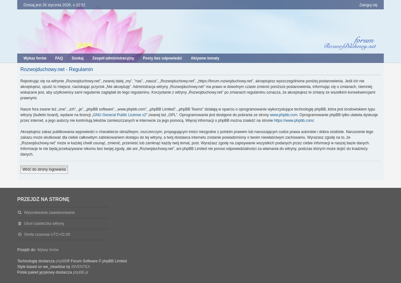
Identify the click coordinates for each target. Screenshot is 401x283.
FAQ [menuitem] (59, 58)
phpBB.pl (80, 272)
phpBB (61, 261)
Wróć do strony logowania (44, 169)
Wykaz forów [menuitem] (34, 58)
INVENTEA (80, 267)
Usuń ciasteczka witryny (44, 223)
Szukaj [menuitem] (78, 58)
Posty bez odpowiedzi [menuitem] (162, 58)
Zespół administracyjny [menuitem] (113, 58)
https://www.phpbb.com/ (294, 120)
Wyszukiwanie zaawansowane (49, 212)
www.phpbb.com (283, 115)
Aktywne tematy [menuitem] (205, 58)
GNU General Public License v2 (119, 115)
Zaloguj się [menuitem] (368, 5)
